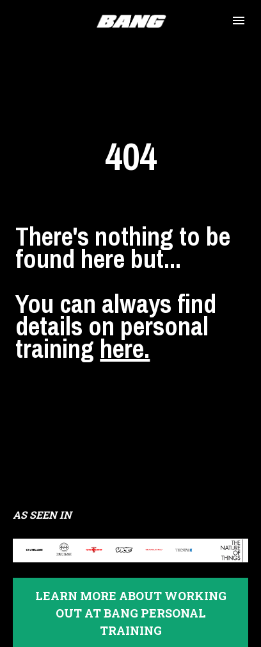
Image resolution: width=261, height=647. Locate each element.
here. (125, 335)
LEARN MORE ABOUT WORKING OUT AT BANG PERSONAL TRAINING (130, 586)
